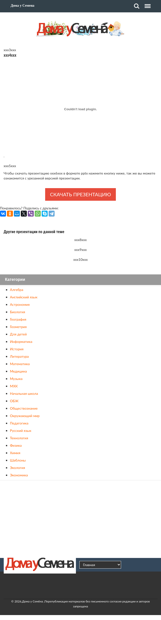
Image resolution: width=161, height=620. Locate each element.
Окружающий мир (25, 416)
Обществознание (24, 408)
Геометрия (18, 327)
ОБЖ (14, 401)
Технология (19, 438)
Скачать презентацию (80, 194)
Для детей (18, 334)
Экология (17, 467)
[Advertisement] (80, 518)
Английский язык (23, 297)
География (18, 319)
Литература (19, 356)
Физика (16, 445)
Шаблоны (18, 460)
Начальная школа (24, 393)
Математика (20, 364)
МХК (14, 386)
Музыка (16, 378)
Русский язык (20, 430)
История (17, 349)
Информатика (21, 341)
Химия (15, 453)
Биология (17, 312)
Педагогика (19, 423)
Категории (15, 279)
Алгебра (16, 290)
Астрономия (20, 304)
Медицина (18, 371)
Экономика (19, 475)
